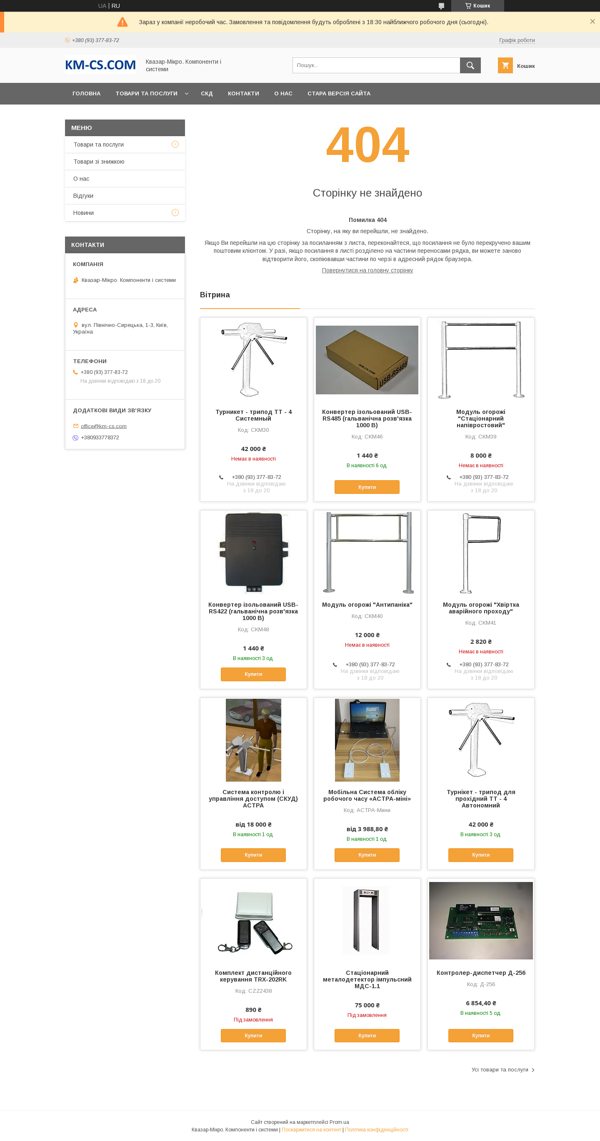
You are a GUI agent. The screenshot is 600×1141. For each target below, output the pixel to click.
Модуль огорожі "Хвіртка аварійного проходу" (481, 608)
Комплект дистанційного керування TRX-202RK (253, 976)
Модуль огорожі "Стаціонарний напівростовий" (480, 418)
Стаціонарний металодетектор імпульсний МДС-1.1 (367, 979)
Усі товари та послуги (500, 1069)
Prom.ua (339, 1122)
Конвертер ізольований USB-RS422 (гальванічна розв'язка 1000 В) (253, 611)
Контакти (243, 93)
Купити (367, 487)
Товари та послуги (146, 93)
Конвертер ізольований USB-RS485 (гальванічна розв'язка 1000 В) (367, 418)
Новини (83, 212)
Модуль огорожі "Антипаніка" (367, 604)
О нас (283, 93)
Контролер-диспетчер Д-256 (481, 972)
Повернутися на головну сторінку (367, 270)
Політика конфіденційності (376, 1130)
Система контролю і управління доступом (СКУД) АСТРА (253, 799)
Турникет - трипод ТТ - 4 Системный (253, 415)
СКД (207, 93)
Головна (86, 93)
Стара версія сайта (339, 93)
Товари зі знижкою (99, 161)
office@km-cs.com (104, 426)
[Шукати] (470, 65)
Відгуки (83, 195)
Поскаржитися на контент (311, 1130)
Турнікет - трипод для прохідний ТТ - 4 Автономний (481, 799)
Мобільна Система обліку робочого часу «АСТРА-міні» (367, 795)
